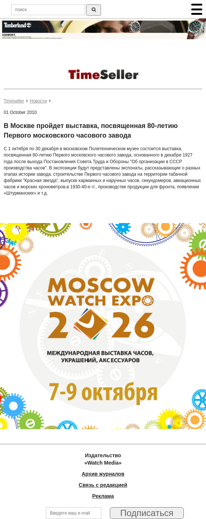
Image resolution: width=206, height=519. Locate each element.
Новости (38, 101)
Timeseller (14, 101)
